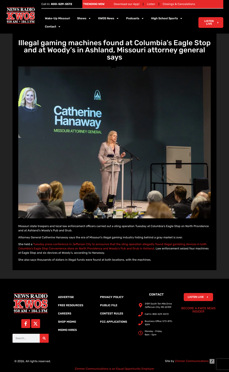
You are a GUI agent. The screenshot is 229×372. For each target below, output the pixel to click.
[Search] (44, 338)
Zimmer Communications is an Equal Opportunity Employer (114, 368)
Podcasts (135, 18)
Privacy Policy (112, 297)
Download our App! (126, 4)
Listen (151, 4)
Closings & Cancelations (179, 4)
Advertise (66, 297)
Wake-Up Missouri (57, 18)
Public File (108, 305)
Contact (53, 26)
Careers (64, 313)
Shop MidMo (67, 321)
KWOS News (108, 18)
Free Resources (70, 305)
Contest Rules (111, 313)
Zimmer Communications (195, 361)
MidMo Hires (67, 330)
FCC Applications (113, 321)
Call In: (56, 4)
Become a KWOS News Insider (198, 309)
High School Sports (167, 18)
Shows (84, 18)
